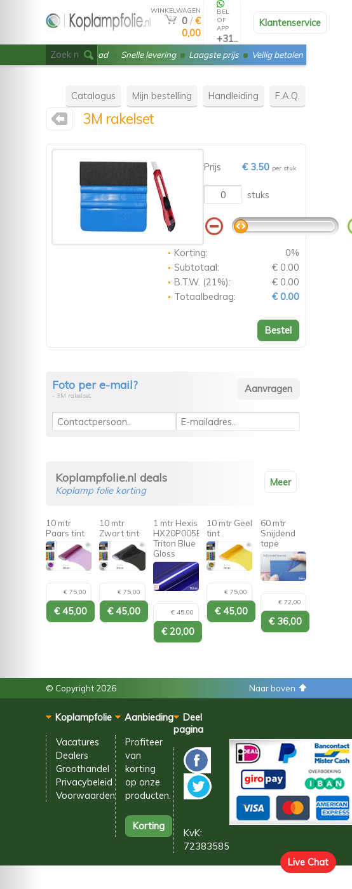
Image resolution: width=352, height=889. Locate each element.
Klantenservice (290, 23)
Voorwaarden (85, 795)
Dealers (72, 755)
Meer (280, 482)
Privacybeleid (84, 782)
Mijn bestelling (162, 96)
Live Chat (308, 862)
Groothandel (82, 769)
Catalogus (93, 96)
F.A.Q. (287, 96)
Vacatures (77, 742)
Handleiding (233, 96)
